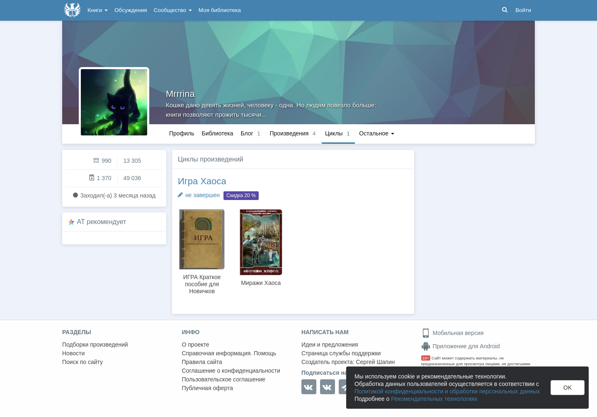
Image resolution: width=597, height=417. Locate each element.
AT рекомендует (101, 221)
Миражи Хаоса (261, 283)
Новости (73, 353)
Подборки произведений (95, 344)
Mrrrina (180, 94)
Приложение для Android (460, 346)
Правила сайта (202, 362)
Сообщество (173, 10)
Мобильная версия (452, 332)
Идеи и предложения (329, 344)
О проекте (195, 344)
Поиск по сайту (82, 362)
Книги (97, 10)
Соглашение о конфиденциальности (231, 370)
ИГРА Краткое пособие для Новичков (202, 284)
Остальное (376, 133)
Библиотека (217, 133)
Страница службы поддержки (341, 353)
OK (567, 387)
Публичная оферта (207, 388)
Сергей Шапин (375, 362)
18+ (426, 358)
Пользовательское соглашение (224, 379)
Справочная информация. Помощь (229, 353)
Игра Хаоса (202, 181)
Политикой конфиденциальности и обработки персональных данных (447, 391)
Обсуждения (130, 10)
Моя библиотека (220, 10)
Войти (523, 10)
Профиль (181, 133)
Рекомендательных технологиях (434, 398)
